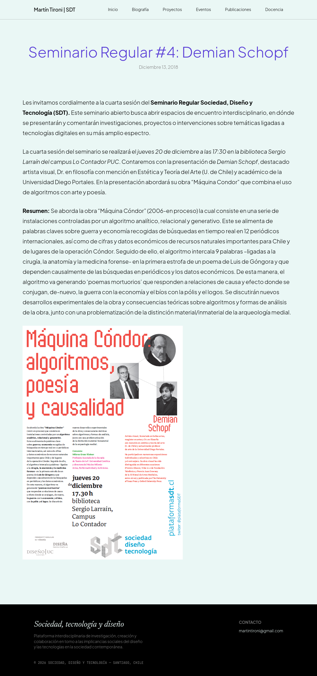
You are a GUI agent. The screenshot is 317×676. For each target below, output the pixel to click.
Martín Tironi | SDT (54, 9)
